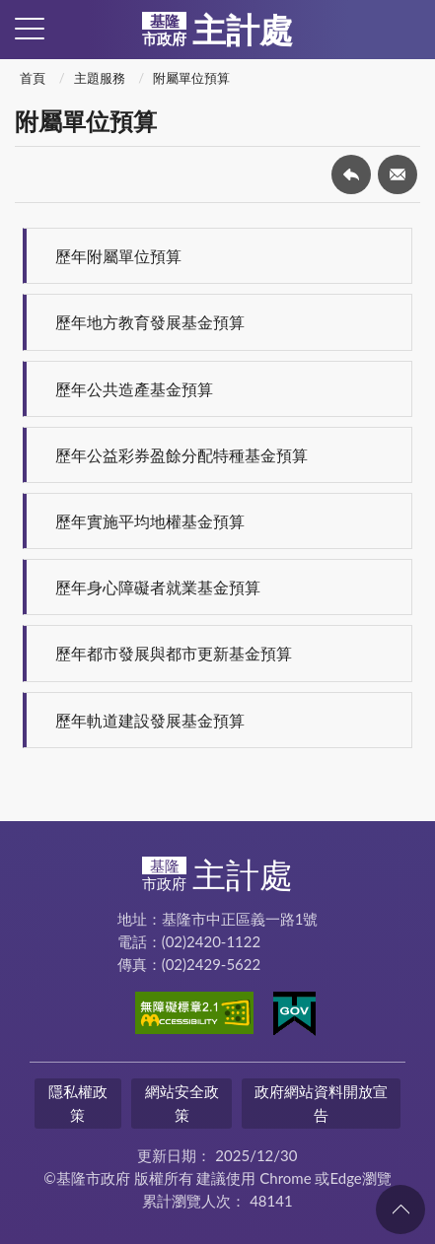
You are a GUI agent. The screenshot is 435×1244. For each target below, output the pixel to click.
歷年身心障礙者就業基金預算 (157, 587)
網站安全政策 (182, 1102)
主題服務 (99, 78)
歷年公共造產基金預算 (134, 389)
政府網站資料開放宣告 (321, 1102)
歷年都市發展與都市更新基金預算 (173, 653)
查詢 (405, 29)
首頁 (32, 78)
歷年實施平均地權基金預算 (150, 521)
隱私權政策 (78, 1102)
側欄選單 (29, 28)
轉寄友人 (397, 174)
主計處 (217, 29)
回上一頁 (351, 174)
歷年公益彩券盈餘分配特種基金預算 (181, 455)
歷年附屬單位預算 (118, 255)
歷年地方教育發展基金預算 (150, 321)
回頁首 (400, 1209)
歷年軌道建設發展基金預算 (150, 720)
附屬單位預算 (191, 78)
